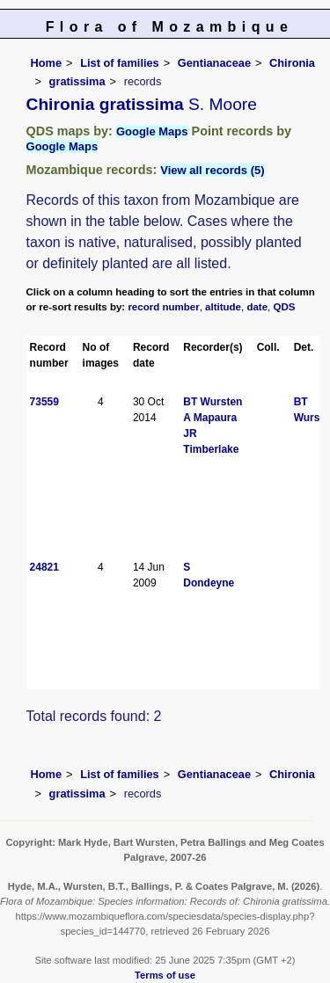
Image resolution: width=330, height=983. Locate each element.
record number (163, 307)
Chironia (292, 62)
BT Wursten (212, 402)
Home (46, 62)
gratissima (77, 81)
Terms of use (165, 975)
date (257, 307)
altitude (223, 307)
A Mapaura (210, 417)
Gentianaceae (214, 62)
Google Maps (152, 131)
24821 (44, 567)
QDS (285, 307)
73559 (44, 402)
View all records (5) (212, 170)
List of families (119, 62)
